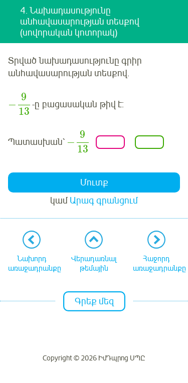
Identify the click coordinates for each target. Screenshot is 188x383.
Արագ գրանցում (104, 200)
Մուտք (94, 182)
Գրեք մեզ (94, 301)
